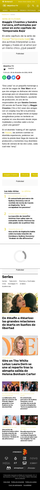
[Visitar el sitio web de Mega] (6, 463)
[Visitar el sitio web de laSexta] (15, 458)
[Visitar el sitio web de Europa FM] (33, 463)
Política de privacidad (17, 482)
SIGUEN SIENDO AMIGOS (18, 214)
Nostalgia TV (13, 284)
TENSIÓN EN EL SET (15, 229)
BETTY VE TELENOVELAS (11, 315)
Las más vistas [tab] (11, 191)
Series (5, 10)
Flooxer (6, 39)
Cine (4, 284)
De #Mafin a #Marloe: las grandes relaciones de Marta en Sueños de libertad (18, 323)
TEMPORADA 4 (7, 358)
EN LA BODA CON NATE (17, 196)
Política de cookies (31, 482)
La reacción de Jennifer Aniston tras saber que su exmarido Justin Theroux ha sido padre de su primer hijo (21, 219)
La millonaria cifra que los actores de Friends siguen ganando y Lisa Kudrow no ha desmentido (9, 402)
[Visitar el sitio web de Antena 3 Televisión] (6, 458)
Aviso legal (6, 482)
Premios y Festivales (28, 10)
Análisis (23, 284)
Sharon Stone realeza (24, 1)
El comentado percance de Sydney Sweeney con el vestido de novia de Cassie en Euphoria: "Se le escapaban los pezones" (20, 203)
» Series (12, 15)
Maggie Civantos (10, 175)
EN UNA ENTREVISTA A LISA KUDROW (10, 395)
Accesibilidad (27, 485)
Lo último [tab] (26, 191)
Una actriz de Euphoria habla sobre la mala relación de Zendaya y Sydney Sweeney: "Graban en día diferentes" (21, 235)
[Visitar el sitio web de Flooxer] (31, 468)
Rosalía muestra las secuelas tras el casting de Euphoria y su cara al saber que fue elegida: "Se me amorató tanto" (28, 436)
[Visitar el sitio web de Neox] (24, 458)
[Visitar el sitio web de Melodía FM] (8, 468)
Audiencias (6, 286)
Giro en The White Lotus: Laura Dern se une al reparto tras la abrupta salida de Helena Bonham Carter (19, 367)
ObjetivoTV (5, 15)
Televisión (14, 10)
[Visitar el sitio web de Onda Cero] (24, 463)
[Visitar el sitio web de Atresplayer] (20, 468)
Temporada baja (20, 39)
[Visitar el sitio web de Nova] (33, 458)
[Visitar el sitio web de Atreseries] (15, 463)
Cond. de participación (15, 485)
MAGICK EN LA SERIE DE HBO (28, 428)
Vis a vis (25, 175)
